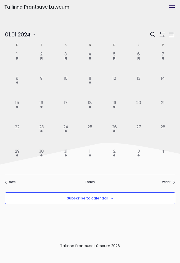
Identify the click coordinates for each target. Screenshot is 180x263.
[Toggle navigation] (172, 7)
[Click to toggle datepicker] (20, 34)
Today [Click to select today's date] (90, 182)
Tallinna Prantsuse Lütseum (36, 7)
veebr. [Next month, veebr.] (168, 182)
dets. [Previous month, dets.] (10, 182)
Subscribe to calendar (87, 198)
